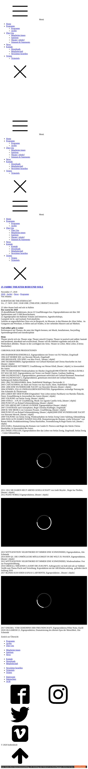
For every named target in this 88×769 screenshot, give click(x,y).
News (8, 44)
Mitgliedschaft (17, 51)
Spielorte (15, 38)
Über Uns (10, 33)
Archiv (14, 31)
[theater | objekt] (18, 40)
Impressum (10, 677)
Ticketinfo (15, 58)
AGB (8, 681)
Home (8, 24)
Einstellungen (80, 767)
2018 (3, 294)
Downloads (15, 49)
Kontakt (9, 47)
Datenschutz (11, 679)
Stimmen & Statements (20, 42)
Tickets (9, 56)
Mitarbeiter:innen (18, 35)
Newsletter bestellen (19, 54)
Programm (10, 26)
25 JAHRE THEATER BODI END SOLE (22, 287)
